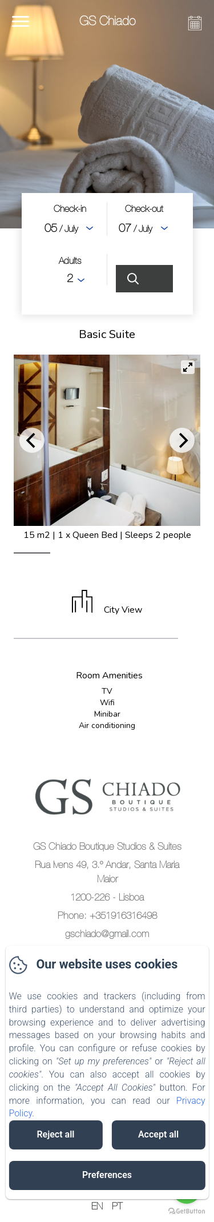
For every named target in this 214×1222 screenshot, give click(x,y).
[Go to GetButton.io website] (186, 1211)
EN (97, 1206)
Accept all (158, 1134)
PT (117, 1206)
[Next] (182, 440)
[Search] (144, 278)
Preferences (107, 1174)
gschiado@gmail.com (107, 933)
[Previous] (32, 440)
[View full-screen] (188, 367)
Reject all (55, 1134)
